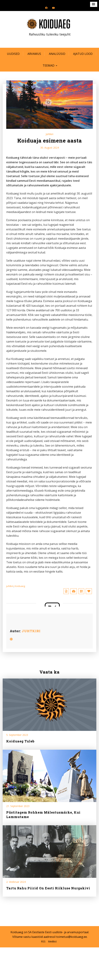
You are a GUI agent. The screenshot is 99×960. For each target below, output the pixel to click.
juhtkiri (10, 586)
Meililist (52, 941)
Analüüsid (57, 54)
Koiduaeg (20, 586)
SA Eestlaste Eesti (40, 932)
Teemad (48, 65)
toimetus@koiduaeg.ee (71, 937)
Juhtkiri (49, 134)
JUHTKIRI (31, 631)
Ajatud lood (83, 54)
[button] (93, 4)
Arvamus (34, 54)
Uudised (13, 54)
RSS (43, 941)
